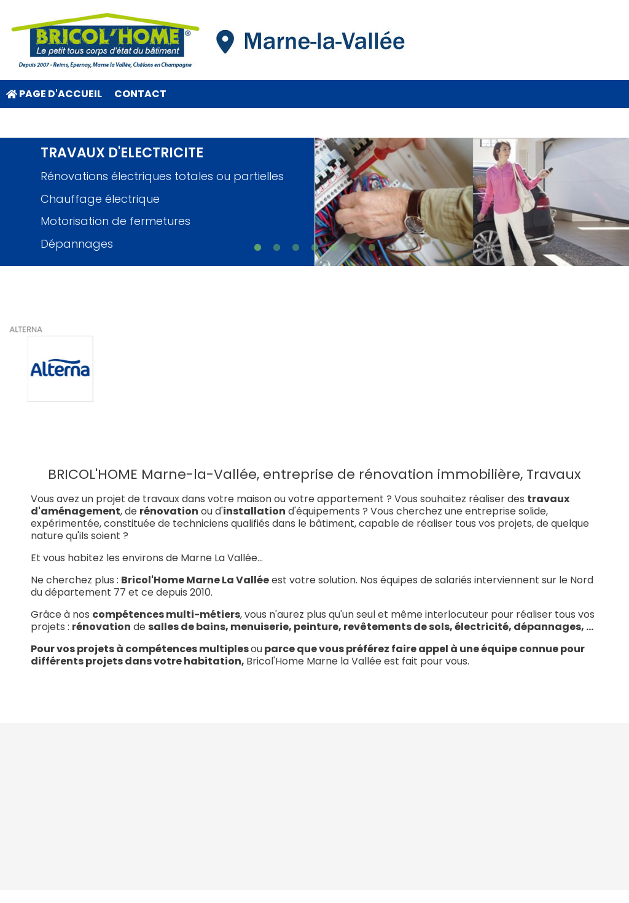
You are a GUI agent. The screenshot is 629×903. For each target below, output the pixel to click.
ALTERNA (27, 330)
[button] (257, 247)
